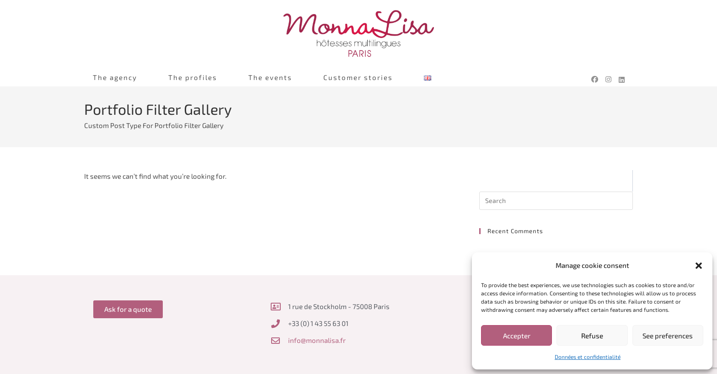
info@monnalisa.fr (317, 340)
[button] (698, 265)
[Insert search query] (556, 201)
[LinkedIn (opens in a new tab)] (621, 80)
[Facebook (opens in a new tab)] (595, 79)
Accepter (516, 335)
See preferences (667, 335)
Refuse (592, 335)
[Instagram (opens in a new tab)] (608, 79)
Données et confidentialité (588, 356)
